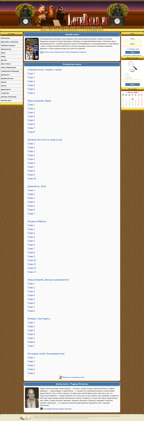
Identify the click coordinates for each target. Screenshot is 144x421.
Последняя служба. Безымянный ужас (46, 353)
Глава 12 (32, 268)
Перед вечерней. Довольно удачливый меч (48, 279)
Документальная (7, 78)
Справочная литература (10, 71)
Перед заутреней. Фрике (39, 100)
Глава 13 (32, 272)
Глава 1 (31, 73)
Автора (126, 76)
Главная (11, 34)
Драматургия (6, 89)
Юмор (3, 56)
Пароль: (132, 45)
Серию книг (127, 78)
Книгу (126, 73)
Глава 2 (31, 77)
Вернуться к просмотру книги (73, 377)
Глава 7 (31, 128)
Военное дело (6, 100)
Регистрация (127, 55)
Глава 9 (31, 174)
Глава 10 (32, 178)
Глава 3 (31, 81)
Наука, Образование (8, 67)
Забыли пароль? (137, 55)
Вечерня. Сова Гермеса (39, 318)
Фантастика (5, 38)
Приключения (6, 49)
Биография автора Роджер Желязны (58, 409)
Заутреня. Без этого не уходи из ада (45, 139)
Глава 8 (31, 132)
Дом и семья (5, 64)
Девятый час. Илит (37, 186)
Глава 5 (31, 89)
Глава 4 (31, 85)
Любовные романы (8, 45)
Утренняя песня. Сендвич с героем (45, 69)
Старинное (5, 93)
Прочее (3, 82)
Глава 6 (31, 93)
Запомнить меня (132, 49)
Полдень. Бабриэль (37, 221)
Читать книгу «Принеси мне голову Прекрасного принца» (65, 52)
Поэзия (3, 86)
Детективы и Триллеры (9, 42)
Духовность (5, 75)
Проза (3, 53)
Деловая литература (8, 97)
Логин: (132, 40)
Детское (4, 60)
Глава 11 (32, 264)
